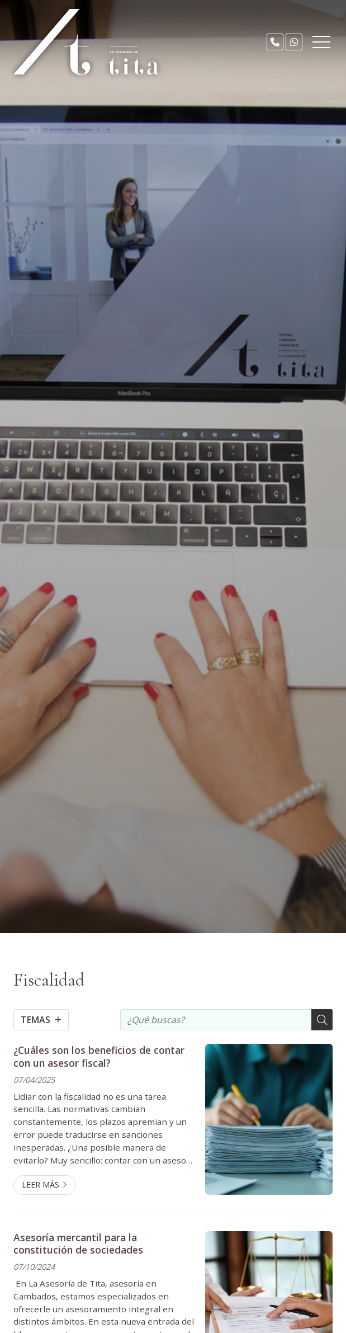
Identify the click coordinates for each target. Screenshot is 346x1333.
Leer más (40, 1184)
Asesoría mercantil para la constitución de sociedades (78, 1243)
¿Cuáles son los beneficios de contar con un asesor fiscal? (98, 1056)
